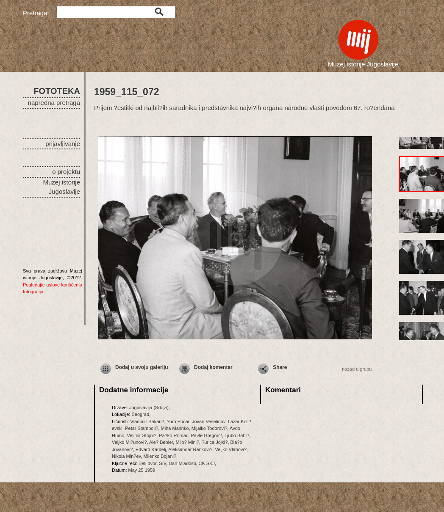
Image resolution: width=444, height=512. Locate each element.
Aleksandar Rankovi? (190, 449)
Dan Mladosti (182, 463)
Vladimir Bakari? (147, 421)
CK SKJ (207, 463)
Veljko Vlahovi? (231, 449)
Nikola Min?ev (126, 456)
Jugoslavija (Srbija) (149, 407)
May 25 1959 (141, 470)
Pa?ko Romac (173, 435)
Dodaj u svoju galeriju (141, 367)
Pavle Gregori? (206, 435)
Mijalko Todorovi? (209, 428)
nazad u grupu (357, 369)
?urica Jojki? (215, 442)
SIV (162, 463)
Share (280, 367)
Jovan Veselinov (208, 421)
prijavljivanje (62, 143)
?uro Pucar (178, 421)
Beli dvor (147, 463)
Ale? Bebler (161, 442)
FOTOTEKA (56, 91)
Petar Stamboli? (141, 428)
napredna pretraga (54, 102)
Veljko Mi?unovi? (129, 442)
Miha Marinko (175, 428)
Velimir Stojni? (141, 435)
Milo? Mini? (187, 442)
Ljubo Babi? (237, 435)
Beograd (140, 414)
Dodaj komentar (213, 367)
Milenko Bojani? (159, 456)
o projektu (66, 171)
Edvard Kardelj (151, 449)
